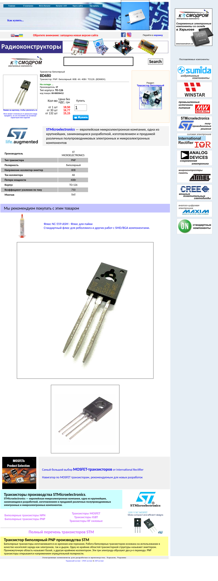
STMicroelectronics (60, 129)
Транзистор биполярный (150, 85)
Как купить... (15, 20)
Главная (11, 6)
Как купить (94, 6)
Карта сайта (78, 6)
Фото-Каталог (44, 6)
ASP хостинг (99, 561)
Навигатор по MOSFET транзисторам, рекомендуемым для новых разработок (92, 477)
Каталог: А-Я (61, 6)
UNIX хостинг (87, 561)
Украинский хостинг (73, 561)
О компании (28, 6)
